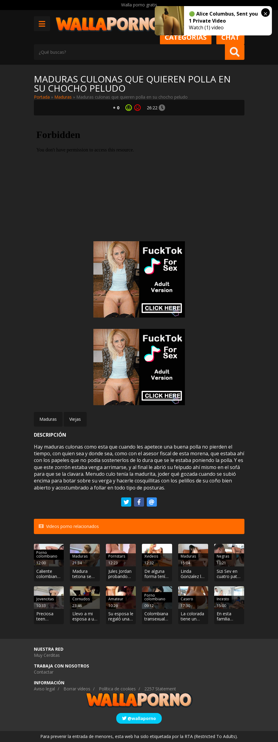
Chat (230, 37)
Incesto (223, 599)
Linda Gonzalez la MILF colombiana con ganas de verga (192, 574)
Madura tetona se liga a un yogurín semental (81, 574)
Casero (187, 599)
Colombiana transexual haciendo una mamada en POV (156, 616)
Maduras (63, 97)
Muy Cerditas (47, 655)
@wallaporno (139, 718)
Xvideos (151, 556)
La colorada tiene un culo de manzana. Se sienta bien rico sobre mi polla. (192, 616)
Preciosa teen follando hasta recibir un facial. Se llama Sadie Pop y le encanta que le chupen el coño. (48, 616)
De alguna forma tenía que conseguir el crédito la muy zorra (156, 574)
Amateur (115, 599)
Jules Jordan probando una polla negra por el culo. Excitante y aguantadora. (120, 574)
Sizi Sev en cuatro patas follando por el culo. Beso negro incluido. (229, 574)
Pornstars (116, 556)
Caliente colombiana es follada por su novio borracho (48, 574)
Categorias (186, 37)
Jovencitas (45, 599)
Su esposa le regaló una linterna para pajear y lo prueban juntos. (120, 616)
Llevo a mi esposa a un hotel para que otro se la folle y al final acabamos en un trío (84, 616)
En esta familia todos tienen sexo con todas (229, 616)
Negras (223, 556)
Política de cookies (117, 689)
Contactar (43, 672)
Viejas (75, 419)
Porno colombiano (46, 554)
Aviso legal (44, 689)
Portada (42, 97)
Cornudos (81, 599)
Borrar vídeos (76, 689)
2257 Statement (160, 689)
